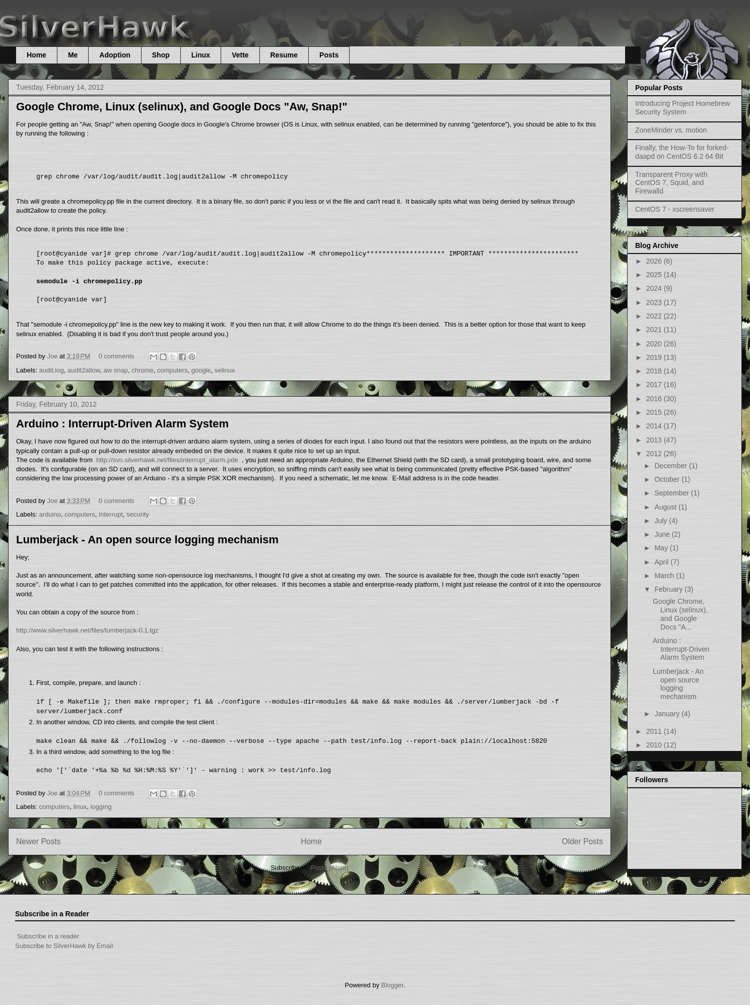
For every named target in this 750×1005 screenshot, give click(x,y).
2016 (655, 399)
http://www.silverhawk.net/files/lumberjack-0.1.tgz (87, 630)
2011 (655, 731)
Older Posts (582, 841)
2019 (655, 357)
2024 (655, 288)
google (201, 370)
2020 (655, 344)
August (666, 507)
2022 (655, 316)
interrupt (111, 514)
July (661, 521)
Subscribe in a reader (48, 936)
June (662, 534)
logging (100, 806)
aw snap (116, 370)
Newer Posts (38, 841)
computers (172, 370)
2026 (655, 261)
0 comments (116, 356)
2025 (655, 275)
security (137, 514)
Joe (53, 356)
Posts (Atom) (330, 867)
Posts (328, 55)
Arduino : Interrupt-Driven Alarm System (122, 423)
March (665, 576)
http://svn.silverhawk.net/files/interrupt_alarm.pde (167, 460)
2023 (655, 302)
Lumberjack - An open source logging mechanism (147, 539)
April (662, 562)
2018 (655, 371)
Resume (284, 55)
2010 (655, 745)
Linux (200, 55)
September (672, 493)
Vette (240, 55)
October (667, 479)
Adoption (114, 55)
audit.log (51, 370)
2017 (655, 385)
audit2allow (83, 370)
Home (36, 55)
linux (80, 806)
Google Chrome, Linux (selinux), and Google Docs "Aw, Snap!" (182, 106)
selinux (225, 370)
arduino (50, 514)
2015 (655, 412)
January (667, 714)
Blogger (392, 985)
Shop (161, 55)
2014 (655, 426)
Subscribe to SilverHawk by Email (64, 946)
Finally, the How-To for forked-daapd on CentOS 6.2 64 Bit (682, 152)
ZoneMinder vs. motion (671, 130)
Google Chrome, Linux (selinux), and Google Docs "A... (680, 614)
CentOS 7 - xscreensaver (674, 209)
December (671, 466)
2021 (655, 330)
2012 (655, 454)
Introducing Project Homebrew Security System (682, 107)
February (669, 589)
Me (73, 55)
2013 (655, 440)
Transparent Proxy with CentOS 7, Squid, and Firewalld (671, 183)
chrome (142, 370)
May (661, 548)
